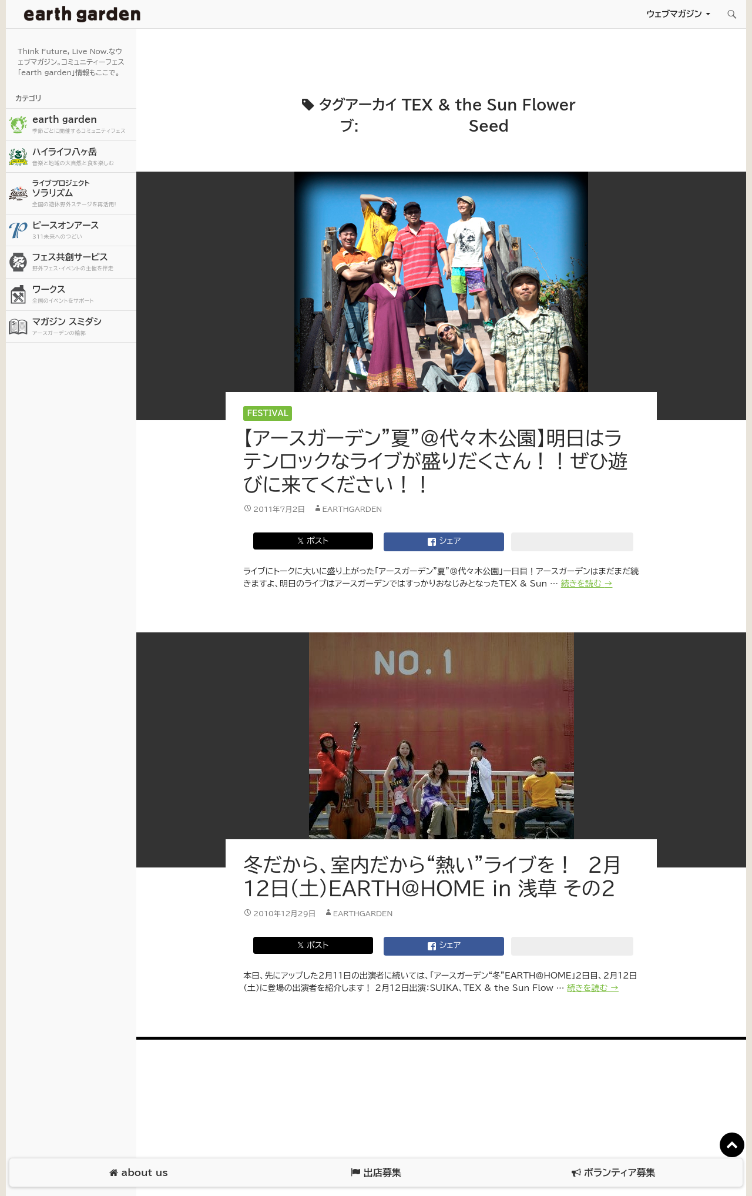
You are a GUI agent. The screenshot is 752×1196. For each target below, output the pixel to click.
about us (138, 1173)
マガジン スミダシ (82, 327)
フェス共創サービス (82, 262)
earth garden (82, 125)
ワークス (82, 294)
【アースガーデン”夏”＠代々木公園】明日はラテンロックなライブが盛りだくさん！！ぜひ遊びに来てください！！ (435, 461)
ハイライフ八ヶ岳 (82, 157)
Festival (267, 413)
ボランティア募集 (613, 1173)
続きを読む (587, 583)
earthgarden (352, 508)
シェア (444, 542)
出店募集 (376, 1173)
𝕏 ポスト (312, 541)
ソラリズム (82, 193)
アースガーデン (82, 14)
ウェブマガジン (674, 13)
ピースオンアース (82, 230)
